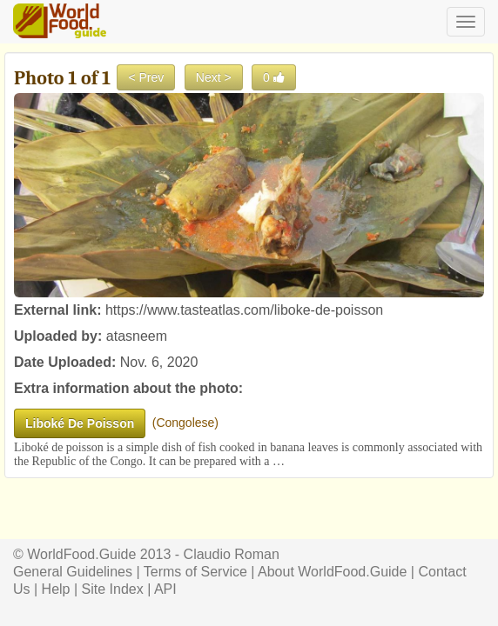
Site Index (113, 589)
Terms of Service (195, 571)
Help (56, 589)
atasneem (136, 336)
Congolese (185, 423)
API (165, 589)
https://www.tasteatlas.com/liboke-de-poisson (244, 310)
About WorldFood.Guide (332, 571)
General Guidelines (72, 571)
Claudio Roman (231, 554)
